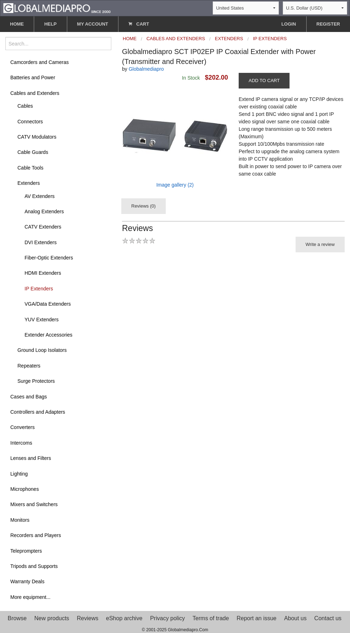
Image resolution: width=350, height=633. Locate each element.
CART (138, 24)
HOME (17, 24)
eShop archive (124, 618)
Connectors (30, 121)
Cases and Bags (28, 396)
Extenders (28, 183)
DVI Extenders (41, 242)
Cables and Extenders (34, 93)
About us (295, 618)
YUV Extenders (42, 319)
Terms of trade (210, 618)
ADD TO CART (264, 80)
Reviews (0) (143, 206)
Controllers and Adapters (37, 412)
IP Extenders (39, 288)
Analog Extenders (44, 211)
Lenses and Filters (30, 458)
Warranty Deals (27, 581)
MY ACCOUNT (92, 24)
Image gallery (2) (174, 185)
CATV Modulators (36, 137)
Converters (22, 427)
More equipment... (30, 597)
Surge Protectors (36, 381)
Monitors (20, 520)
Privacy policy (167, 618)
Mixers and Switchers (34, 504)
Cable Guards (32, 152)
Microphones (24, 489)
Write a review (320, 244)
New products (52, 618)
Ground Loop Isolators (42, 350)
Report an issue (256, 618)
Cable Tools (30, 168)
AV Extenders (40, 196)
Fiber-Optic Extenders (49, 258)
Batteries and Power (32, 77)
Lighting (19, 474)
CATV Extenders (43, 227)
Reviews (87, 618)
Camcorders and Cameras (39, 62)
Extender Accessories (49, 335)
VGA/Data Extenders (48, 304)
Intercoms (21, 443)
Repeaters (29, 366)
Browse (17, 618)
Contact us (327, 618)
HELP (50, 24)
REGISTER (328, 24)
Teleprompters (26, 551)
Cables (25, 106)
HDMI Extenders (43, 273)
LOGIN (288, 24)
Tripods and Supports (34, 566)
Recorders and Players (35, 535)
